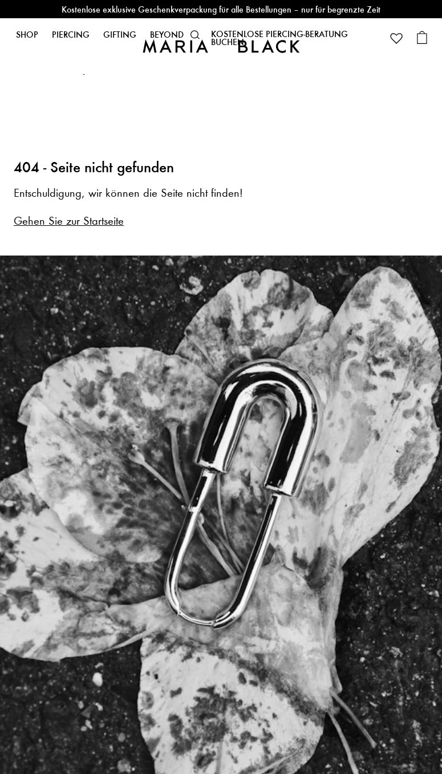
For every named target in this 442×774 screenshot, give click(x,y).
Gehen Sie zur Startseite (69, 221)
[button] (195, 34)
